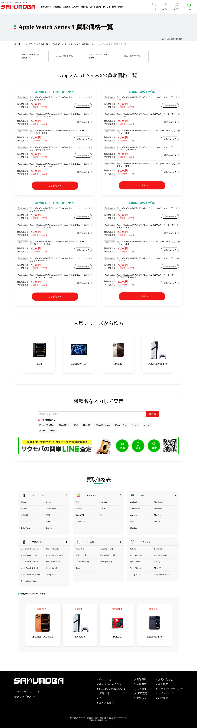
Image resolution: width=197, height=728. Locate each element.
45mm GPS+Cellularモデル (30, 56)
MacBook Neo (135, 502)
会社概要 (163, 684)
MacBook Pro (135, 509)
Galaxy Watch (51, 575)
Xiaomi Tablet (81, 522)
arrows (48, 522)
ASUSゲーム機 (106, 562)
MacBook (158, 509)
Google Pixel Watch (29, 581)
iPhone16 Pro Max (103, 425)
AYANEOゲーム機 (107, 555)
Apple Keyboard (160, 555)
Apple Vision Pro (136, 555)
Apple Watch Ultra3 (29, 555)
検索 (152, 414)
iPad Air (103, 509)
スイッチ (147, 425)
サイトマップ (165, 693)
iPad (76, 425)
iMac (132, 522)
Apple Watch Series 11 (30, 549)
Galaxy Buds (135, 575)
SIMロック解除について (112, 688)
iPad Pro (79, 509)
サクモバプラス (24, 696)
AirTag (157, 562)
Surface (103, 515)
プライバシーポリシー (170, 688)
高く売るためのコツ (110, 684)
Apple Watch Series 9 (29, 562)
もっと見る (53, 185)
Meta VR (157, 568)
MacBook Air (159, 502)
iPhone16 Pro (120, 425)
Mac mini (133, 515)
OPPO (48, 515)
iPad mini (103, 502)
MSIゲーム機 (81, 555)
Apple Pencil (135, 562)
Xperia (48, 502)
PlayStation (80, 549)
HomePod (158, 549)
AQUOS (24, 515)
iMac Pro (133, 528)
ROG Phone (26, 528)
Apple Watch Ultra (53, 568)
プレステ (134, 425)
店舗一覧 (84, 7)
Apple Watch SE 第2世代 (31, 575)
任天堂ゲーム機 (106, 549)
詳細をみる (82, 105)
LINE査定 (142, 693)
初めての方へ (46, 7)
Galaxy (24, 509)
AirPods (133, 549)
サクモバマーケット (26, 692)
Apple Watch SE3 (52, 549)
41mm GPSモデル (132, 56)
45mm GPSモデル (64, 56)
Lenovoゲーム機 (82, 562)
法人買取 (75, 7)
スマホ (42, 431)
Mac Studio (158, 515)
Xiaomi (24, 522)
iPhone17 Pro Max (46, 425)
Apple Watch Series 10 (54, 555)
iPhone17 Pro (64, 425)
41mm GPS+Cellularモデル (98, 56)
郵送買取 (57, 7)
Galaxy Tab (80, 515)
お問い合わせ (117, 7)
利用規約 (163, 698)
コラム (103, 698)
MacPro (157, 522)
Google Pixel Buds (161, 575)
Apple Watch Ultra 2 (53, 562)
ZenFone (49, 528)
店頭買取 (66, 7)
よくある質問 (95, 7)
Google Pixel (51, 509)
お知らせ (106, 7)
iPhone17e (87, 425)
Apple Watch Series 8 (29, 568)
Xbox (78, 568)
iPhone (52, 431)
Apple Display (135, 568)
